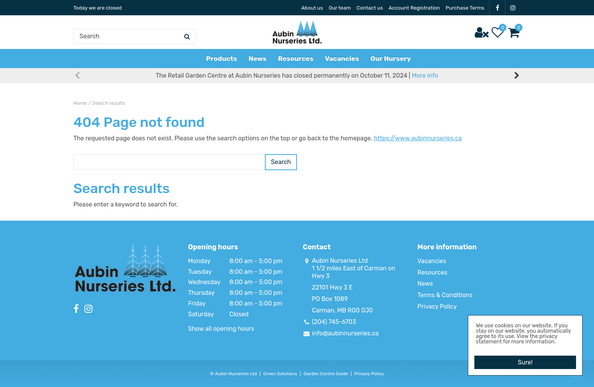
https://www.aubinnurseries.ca (418, 138)
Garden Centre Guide (325, 373)
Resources (432, 272)
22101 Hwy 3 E (332, 287)
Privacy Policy (437, 306)
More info (425, 84)
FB (497, 7)
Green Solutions (280, 373)
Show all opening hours (221, 328)
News (425, 283)
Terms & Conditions (444, 295)
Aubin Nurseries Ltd (340, 260)
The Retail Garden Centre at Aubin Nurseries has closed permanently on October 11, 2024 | (297, 84)
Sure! (525, 359)
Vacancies (431, 261)
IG (513, 7)
